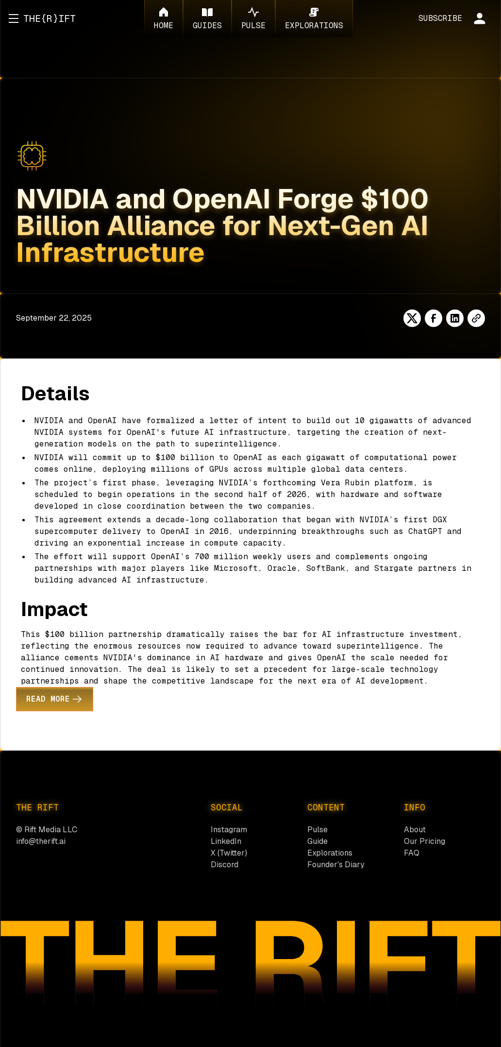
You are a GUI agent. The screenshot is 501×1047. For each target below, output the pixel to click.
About (415, 829)
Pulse (317, 829)
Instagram (229, 829)
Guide (317, 841)
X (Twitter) (229, 853)
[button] (13, 18)
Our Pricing (424, 841)
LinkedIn (226, 841)
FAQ (411, 853)
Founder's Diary (336, 864)
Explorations (329, 853)
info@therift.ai (41, 841)
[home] (49, 18)
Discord (224, 864)
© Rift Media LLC (46, 829)
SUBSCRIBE (440, 18)
